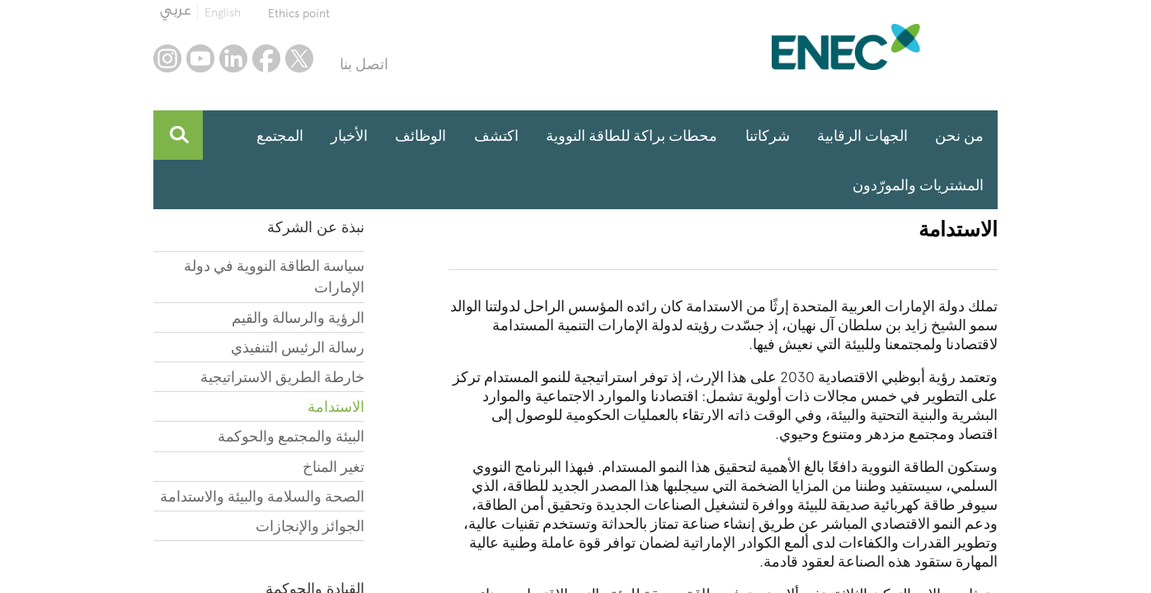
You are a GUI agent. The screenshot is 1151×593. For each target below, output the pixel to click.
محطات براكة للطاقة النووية (631, 135)
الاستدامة (336, 406)
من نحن (959, 135)
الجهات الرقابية (862, 135)
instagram (167, 58)
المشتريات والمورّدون (918, 185)
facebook (266, 58)
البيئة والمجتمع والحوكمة (291, 436)
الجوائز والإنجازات (310, 526)
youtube (200, 58)
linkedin (233, 58)
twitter (299, 58)
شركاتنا (767, 135)
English (222, 12)
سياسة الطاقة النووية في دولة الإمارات (274, 276)
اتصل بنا (364, 63)
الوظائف (420, 135)
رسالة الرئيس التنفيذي (297, 347)
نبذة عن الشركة (315, 227)
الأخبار (349, 135)
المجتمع (279, 135)
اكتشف (496, 135)
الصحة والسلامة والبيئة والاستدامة (262, 496)
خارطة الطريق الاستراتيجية (282, 376)
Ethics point (299, 13)
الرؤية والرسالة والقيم (298, 317)
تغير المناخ (333, 466)
